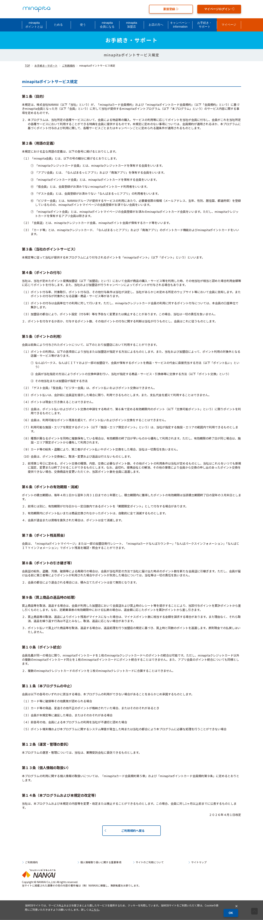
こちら (95, 909)
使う (83, 24)
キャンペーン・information (180, 24)
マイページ (229, 24)
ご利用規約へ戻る (133, 830)
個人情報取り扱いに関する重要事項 (100, 862)
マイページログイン (219, 8)
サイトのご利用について (150, 862)
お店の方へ (156, 24)
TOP (27, 65)
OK (231, 913)
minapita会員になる (107, 24)
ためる (58, 24)
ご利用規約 (68, 65)
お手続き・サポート (204, 24)
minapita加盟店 (131, 24)
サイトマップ (199, 862)
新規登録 (171, 8)
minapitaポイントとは (34, 24)
